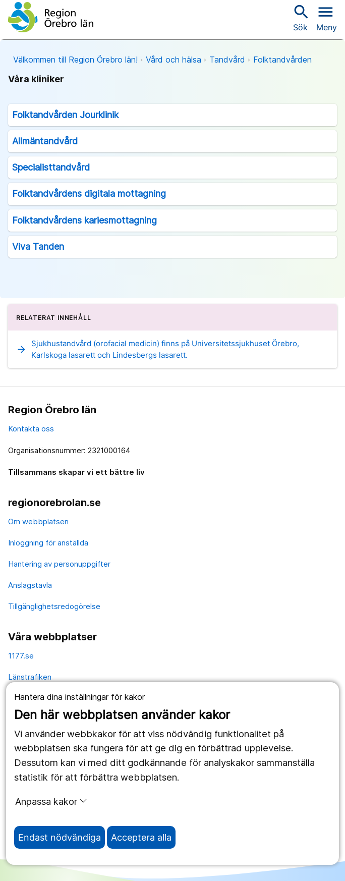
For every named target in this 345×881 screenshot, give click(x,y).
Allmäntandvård (45, 141)
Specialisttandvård (51, 167)
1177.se (21, 655)
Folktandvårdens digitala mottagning (89, 193)
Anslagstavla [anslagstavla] (30, 585)
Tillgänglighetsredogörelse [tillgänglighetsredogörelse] (54, 606)
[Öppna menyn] (326, 17)
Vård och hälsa (173, 59)
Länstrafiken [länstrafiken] (29, 677)
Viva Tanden (38, 246)
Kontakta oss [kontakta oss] (31, 428)
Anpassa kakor (51, 801)
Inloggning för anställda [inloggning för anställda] (48, 542)
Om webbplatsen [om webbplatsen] (38, 521)
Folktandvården (282, 59)
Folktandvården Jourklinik (65, 114)
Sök (300, 17)
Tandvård (227, 59)
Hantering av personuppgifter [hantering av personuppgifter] (59, 564)
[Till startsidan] (50, 17)
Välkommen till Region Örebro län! (75, 59)
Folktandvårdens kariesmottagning (84, 220)
